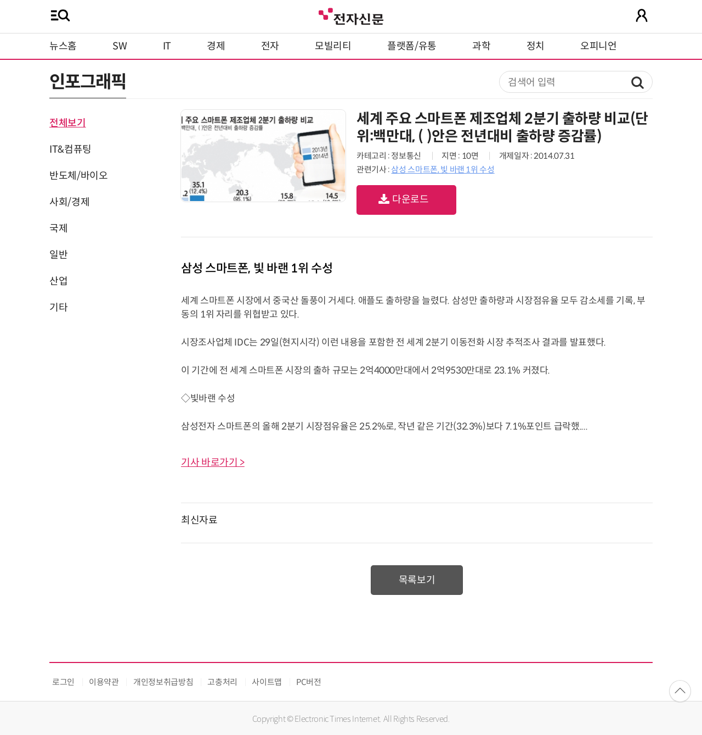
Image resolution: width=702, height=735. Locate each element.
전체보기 (67, 123)
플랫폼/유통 (412, 46)
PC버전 (308, 682)
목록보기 (417, 580)
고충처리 (222, 682)
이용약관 (104, 682)
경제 (216, 46)
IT (167, 46)
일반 (58, 255)
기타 (58, 308)
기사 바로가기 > (213, 462)
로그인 (63, 682)
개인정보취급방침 (163, 682)
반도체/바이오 (78, 176)
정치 (535, 46)
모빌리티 (333, 46)
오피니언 (598, 46)
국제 (58, 228)
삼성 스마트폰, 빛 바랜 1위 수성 (442, 169)
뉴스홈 (63, 46)
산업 (58, 281)
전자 (270, 46)
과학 (481, 46)
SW (119, 46)
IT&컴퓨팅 (70, 149)
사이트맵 (267, 682)
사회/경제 (69, 202)
